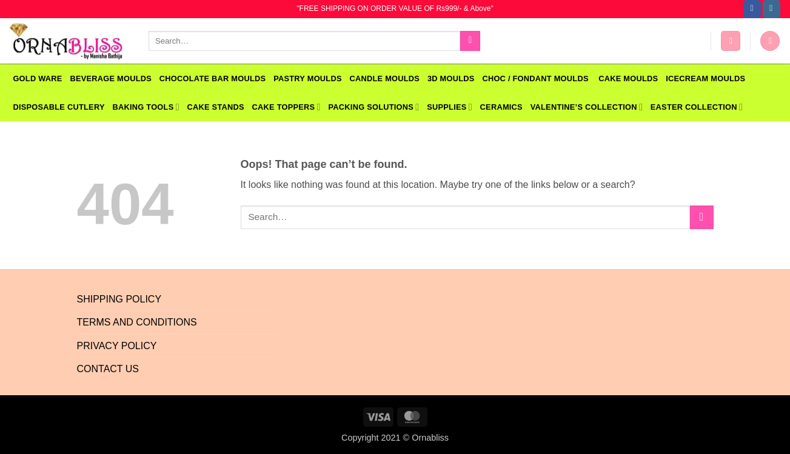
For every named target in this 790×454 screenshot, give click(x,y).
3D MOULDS (451, 78)
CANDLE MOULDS (385, 78)
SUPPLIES (449, 107)
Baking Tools (145, 107)
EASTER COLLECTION (697, 107)
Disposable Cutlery (58, 107)
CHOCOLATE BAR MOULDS (212, 78)
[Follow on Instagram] (771, 9)
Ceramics (501, 107)
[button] (730, 41)
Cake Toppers (286, 107)
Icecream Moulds (705, 78)
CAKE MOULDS (628, 78)
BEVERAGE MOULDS (111, 78)
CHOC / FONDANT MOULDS (536, 78)
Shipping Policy (119, 299)
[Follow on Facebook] (752, 9)
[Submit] (470, 41)
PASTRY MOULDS (307, 78)
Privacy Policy (117, 346)
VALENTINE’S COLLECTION (587, 107)
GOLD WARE (37, 78)
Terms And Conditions (137, 322)
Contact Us (108, 369)
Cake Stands (215, 107)
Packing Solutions (373, 107)
